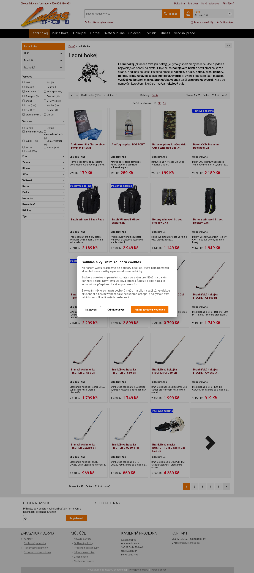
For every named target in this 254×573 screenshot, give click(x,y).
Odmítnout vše (115, 309)
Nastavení (91, 309)
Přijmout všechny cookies (150, 309)
